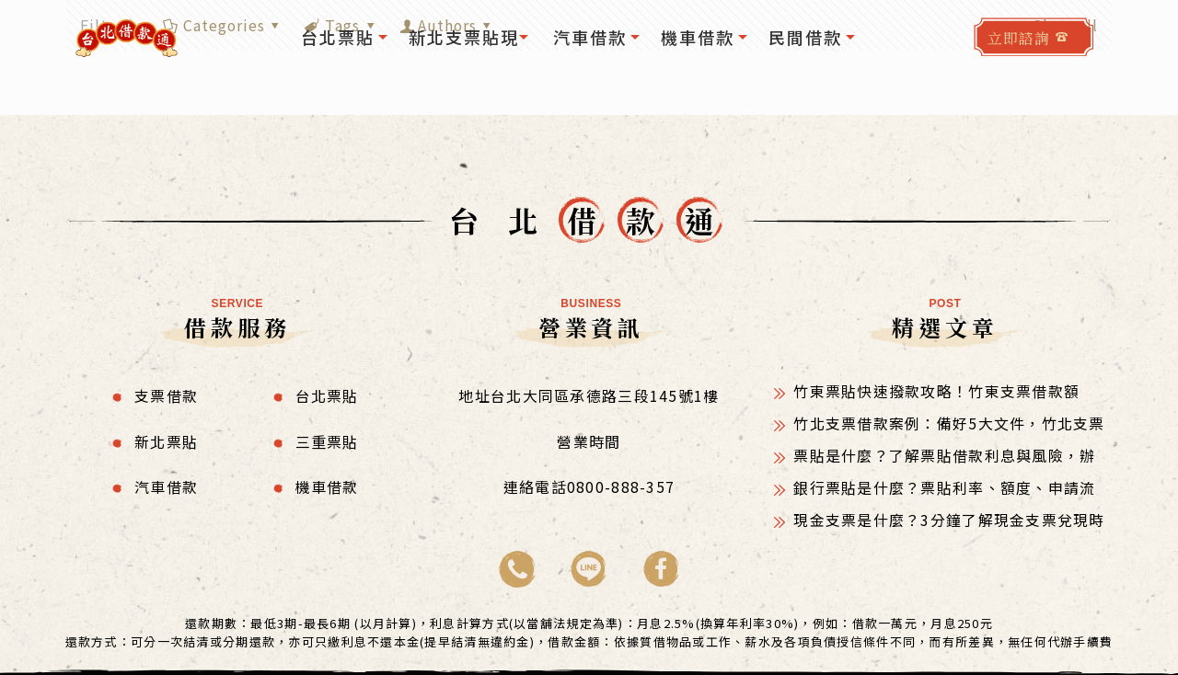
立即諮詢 (1018, 38)
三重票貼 (327, 440)
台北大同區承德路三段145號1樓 (605, 394)
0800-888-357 (621, 485)
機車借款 (327, 485)
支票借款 (166, 394)
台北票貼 (327, 394)
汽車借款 (166, 485)
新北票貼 (166, 440)
